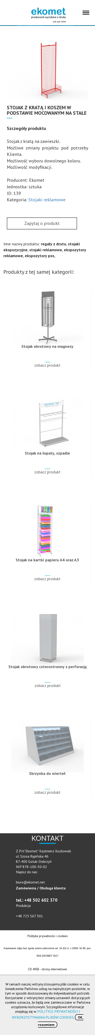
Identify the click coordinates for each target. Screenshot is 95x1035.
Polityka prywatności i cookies (48, 936)
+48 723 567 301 (29, 916)
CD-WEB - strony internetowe (47, 969)
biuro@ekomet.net (30, 882)
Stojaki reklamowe (46, 200)
